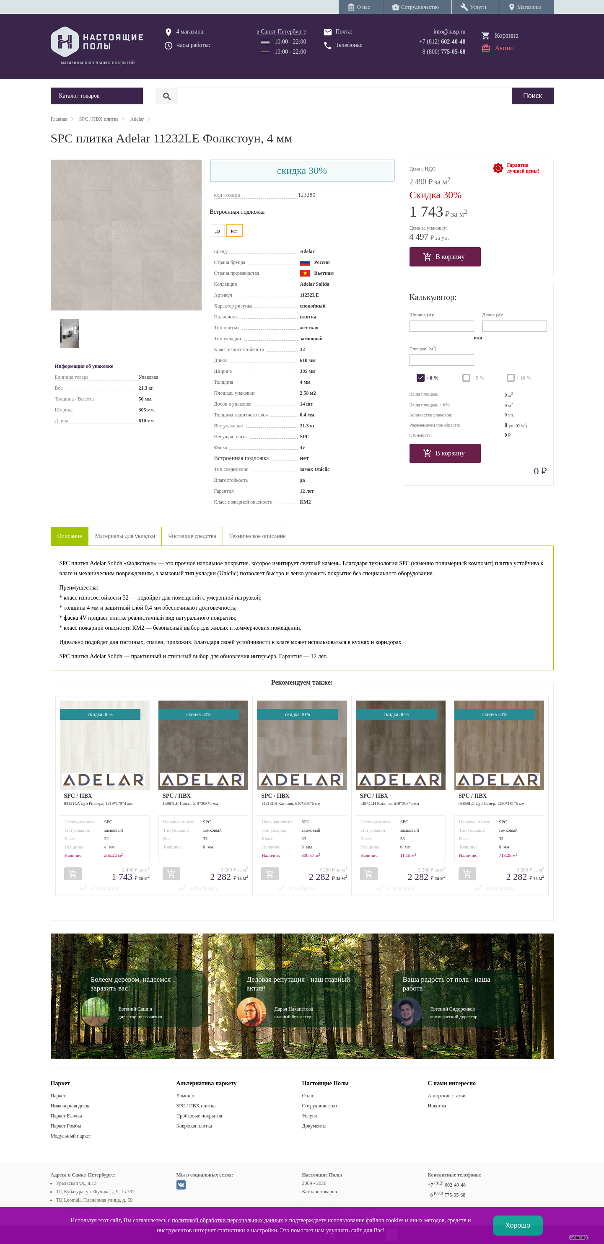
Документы (314, 1126)
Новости (437, 1106)
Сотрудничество (319, 1106)
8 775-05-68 (448, 1195)
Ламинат (185, 1096)
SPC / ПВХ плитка (196, 1106)
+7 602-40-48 (447, 1185)
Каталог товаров (319, 1192)
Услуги (309, 1116)
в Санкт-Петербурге (281, 31)
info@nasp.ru (449, 31)
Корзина (507, 35)
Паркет (58, 1096)
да (217, 231)
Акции (504, 48)
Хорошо (517, 1225)
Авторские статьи (447, 1096)
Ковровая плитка (194, 1126)
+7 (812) (442, 42)
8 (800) (444, 52)
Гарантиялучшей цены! (523, 168)
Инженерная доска (71, 1106)
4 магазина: (190, 31)
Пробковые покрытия (199, 1116)
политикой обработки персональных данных (227, 1220)
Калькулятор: (433, 297)
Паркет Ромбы (66, 1126)
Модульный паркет (71, 1136)
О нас (308, 1096)
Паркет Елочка (66, 1116)
